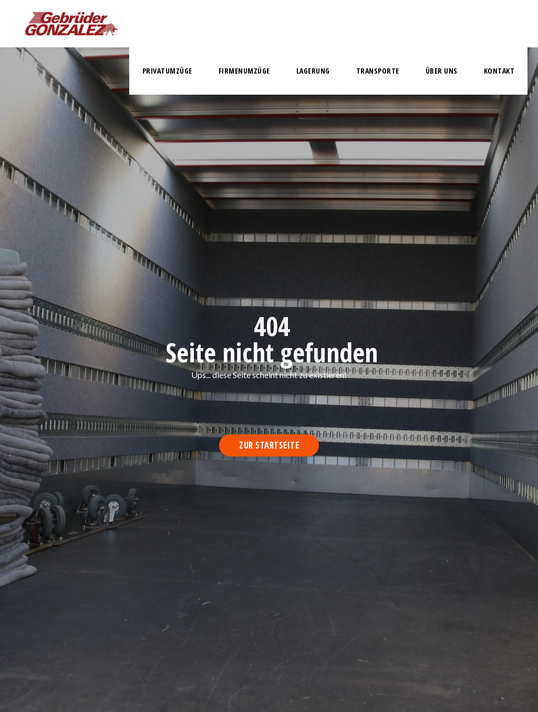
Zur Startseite (269, 445)
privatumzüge (167, 71)
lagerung (313, 71)
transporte (377, 71)
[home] (71, 23)
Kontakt (499, 71)
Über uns (442, 71)
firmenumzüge (244, 71)
